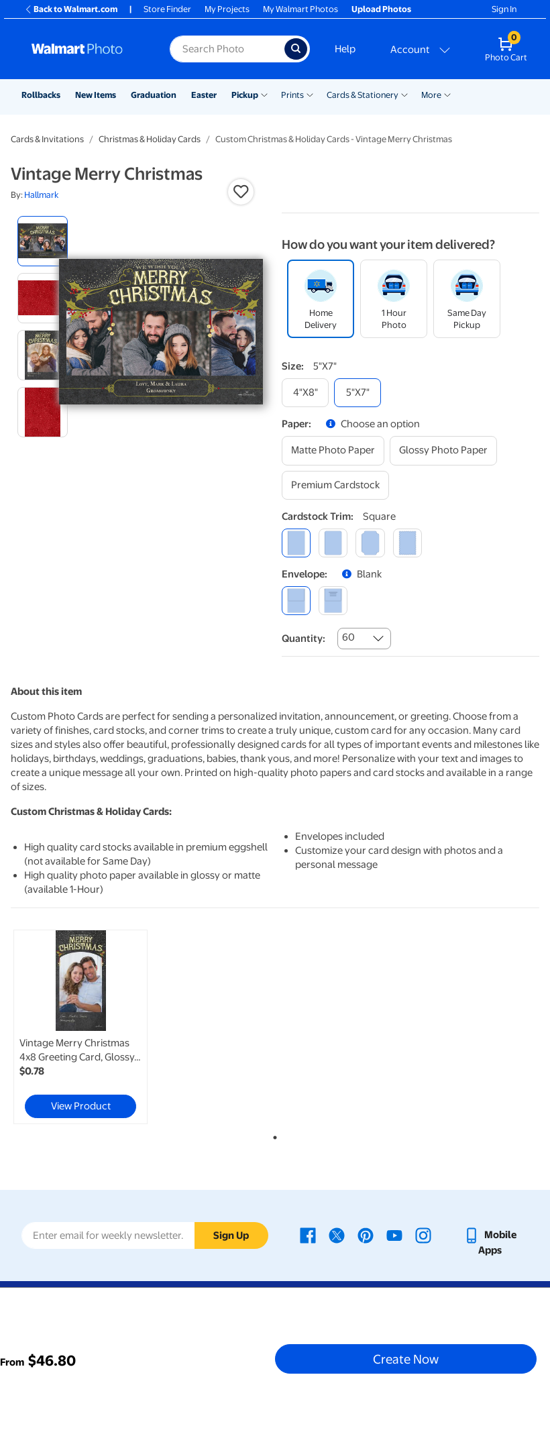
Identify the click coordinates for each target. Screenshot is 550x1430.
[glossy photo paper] (443, 450)
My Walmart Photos (300, 9)
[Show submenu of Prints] (310, 94)
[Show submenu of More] (447, 94)
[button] (241, 192)
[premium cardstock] (335, 485)
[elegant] (369, 543)
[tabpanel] (99, 1027)
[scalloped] (407, 543)
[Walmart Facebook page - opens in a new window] (308, 1235)
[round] (333, 543)
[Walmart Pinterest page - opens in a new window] (366, 1235)
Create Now (406, 1359)
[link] (80, 1026)
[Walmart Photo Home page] (86, 49)
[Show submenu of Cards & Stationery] (404, 94)
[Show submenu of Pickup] (264, 94)
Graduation (153, 95)
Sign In (504, 9)
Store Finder (167, 9)
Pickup (244, 95)
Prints (292, 95)
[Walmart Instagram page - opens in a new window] (423, 1235)
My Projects (227, 9)
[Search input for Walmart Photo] (227, 49)
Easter (204, 95)
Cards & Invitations (47, 139)
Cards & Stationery (362, 95)
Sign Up (231, 1235)
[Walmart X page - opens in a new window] (337, 1235)
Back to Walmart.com (70, 9)
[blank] (296, 600)
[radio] (42, 241)
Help (345, 49)
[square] (296, 543)
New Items (95, 95)
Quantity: (303, 638)
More (431, 95)
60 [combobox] (348, 637)
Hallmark (41, 195)
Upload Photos (381, 9)
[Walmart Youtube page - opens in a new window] (394, 1235)
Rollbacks (40, 95)
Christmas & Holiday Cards (150, 139)
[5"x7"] (357, 392)
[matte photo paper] (333, 450)
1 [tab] (272, 1135)
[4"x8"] (305, 392)
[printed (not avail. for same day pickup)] (333, 600)
